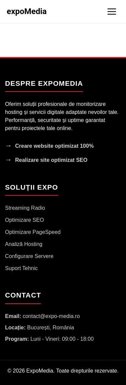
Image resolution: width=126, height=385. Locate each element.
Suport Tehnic (21, 268)
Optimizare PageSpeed (32, 232)
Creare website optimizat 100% (54, 146)
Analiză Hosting (23, 244)
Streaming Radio (25, 208)
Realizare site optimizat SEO (51, 160)
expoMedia (27, 11)
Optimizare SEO (24, 220)
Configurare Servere (29, 256)
